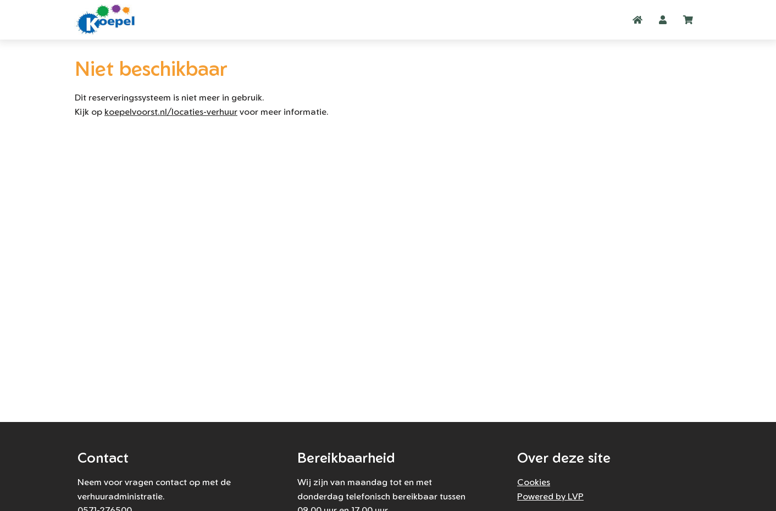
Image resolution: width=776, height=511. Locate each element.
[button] (663, 20)
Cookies (533, 481)
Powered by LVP (550, 496)
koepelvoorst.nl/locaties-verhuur (170, 111)
